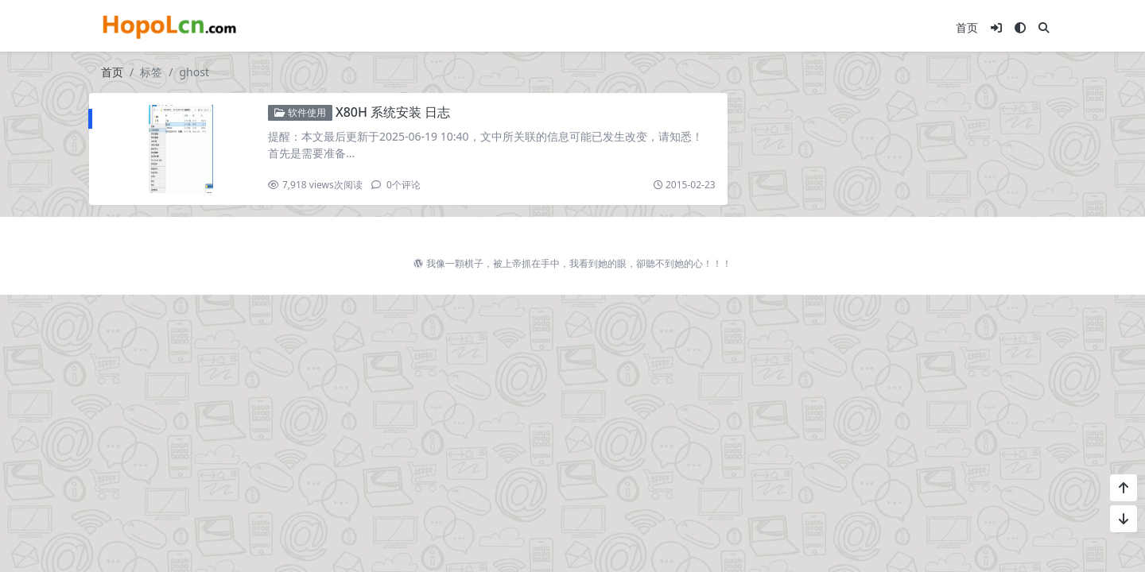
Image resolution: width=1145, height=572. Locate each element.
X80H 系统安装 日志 (393, 112)
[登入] (996, 27)
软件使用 (300, 112)
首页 (967, 27)
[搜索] (1044, 27)
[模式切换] (1020, 27)
